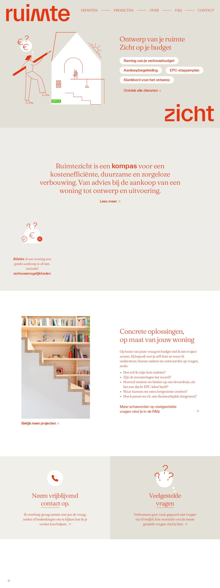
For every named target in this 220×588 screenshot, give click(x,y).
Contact (206, 10)
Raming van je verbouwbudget (149, 60)
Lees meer (108, 201)
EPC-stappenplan (184, 70)
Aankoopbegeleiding (141, 70)
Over (154, 10)
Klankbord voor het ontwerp (147, 80)
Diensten (89, 10)
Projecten (123, 10)
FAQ (178, 10)
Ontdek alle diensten (141, 90)
